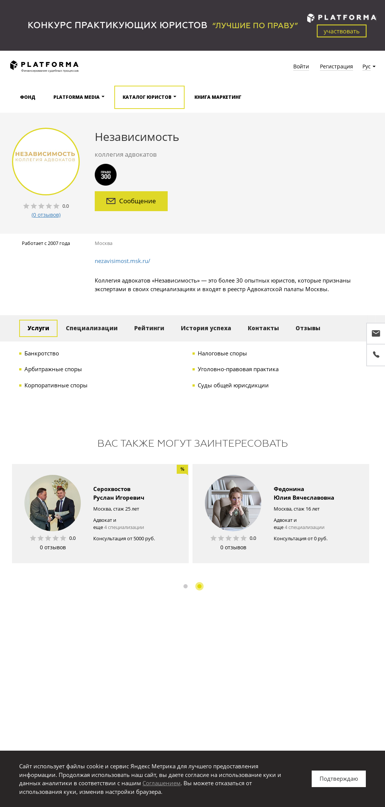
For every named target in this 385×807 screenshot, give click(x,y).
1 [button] (185, 586)
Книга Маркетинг (217, 97)
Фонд (27, 97)
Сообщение (131, 200)
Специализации (92, 328)
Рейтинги (149, 328)
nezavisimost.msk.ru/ (122, 260)
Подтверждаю (339, 778)
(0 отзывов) (46, 214)
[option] (100, 513)
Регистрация (336, 66)
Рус (366, 66)
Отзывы (308, 328)
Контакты (263, 328)
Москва (103, 243)
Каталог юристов (147, 97)
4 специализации (124, 527)
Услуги (38, 328)
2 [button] (199, 586)
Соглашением (161, 783)
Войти (301, 66)
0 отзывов (53, 547)
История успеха (206, 328)
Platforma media (76, 97)
